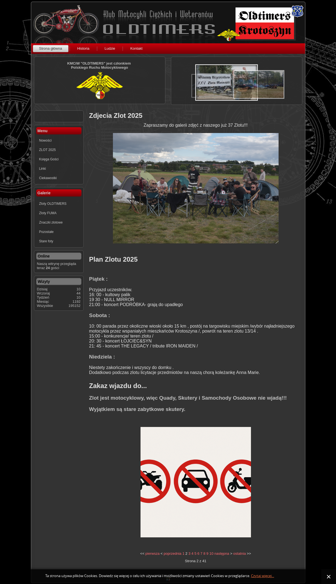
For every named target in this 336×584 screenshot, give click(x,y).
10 (211, 553)
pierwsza (152, 553)
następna (222, 553)
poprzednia (172, 553)
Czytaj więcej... (262, 576)
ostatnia (239, 553)
